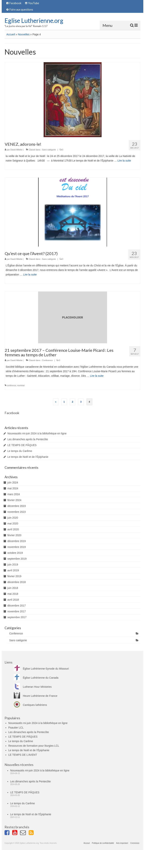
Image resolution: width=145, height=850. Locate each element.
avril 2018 (13, 599)
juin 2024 (12, 482)
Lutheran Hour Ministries (33, 686)
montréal (21, 385)
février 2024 (14, 500)
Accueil (10, 34)
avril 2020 (13, 529)
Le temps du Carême (19, 450)
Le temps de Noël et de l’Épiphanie (27, 456)
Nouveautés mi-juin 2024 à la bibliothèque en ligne (37, 433)
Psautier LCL (16, 727)
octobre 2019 (15, 552)
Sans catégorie (49, 149)
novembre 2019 (16, 546)
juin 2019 (12, 564)
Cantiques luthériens (30, 704)
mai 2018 (12, 593)
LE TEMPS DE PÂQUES (22, 445)
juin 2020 (12, 517)
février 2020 (14, 535)
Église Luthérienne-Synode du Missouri (41, 668)
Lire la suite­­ (124, 160)
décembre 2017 (16, 605)
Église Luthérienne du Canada (36, 677)
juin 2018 (12, 587)
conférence (11, 385)
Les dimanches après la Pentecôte (27, 439)
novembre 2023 (16, 511)
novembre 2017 (16, 611)
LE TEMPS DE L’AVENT (22, 754)
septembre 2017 (16, 617)
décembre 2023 (16, 505)
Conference (47, 360)
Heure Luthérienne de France (35, 695)
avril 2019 (13, 570)
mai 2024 (12, 488)
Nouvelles (23, 34)
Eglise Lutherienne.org (34, 20)
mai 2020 (12, 523)
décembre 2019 (16, 541)
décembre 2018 (16, 582)
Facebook (12, 413)
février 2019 (14, 576)
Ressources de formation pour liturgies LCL (33, 745)
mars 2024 (13, 494)
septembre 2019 (16, 558)
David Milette (16, 149)
